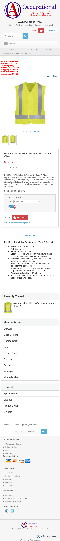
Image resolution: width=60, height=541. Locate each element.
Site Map (8, 495)
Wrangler (9, 371)
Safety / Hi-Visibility (18, 50)
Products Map (11, 405)
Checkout (38, 25)
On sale (8, 411)
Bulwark (8, 328)
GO (43, 431)
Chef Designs (11, 334)
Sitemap (8, 399)
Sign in (11, 25)
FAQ (17, 425)
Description (30, 235)
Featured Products (12, 476)
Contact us (7, 425)
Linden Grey (10, 353)
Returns (8, 453)
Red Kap (8, 359)
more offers (52, 76)
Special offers (11, 393)
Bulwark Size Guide (13, 501)
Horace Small (11, 340)
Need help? (48, 25)
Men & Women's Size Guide (16, 498)
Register (19, 25)
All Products (10, 486)
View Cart (28, 25)
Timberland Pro (12, 377)
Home (5, 50)
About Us (9, 473)
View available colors (31, 131)
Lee (6, 347)
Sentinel (8, 365)
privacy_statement (29, 425)
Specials (8, 479)
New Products (10, 482)
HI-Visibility (34, 50)
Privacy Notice (11, 447)
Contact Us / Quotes (13, 444)
